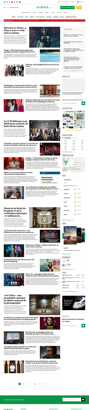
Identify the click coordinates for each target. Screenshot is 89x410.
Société (53, 12)
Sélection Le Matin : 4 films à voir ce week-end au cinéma (15, 30)
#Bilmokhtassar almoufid (71, 16)
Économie (41, 12)
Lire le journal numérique (73, 130)
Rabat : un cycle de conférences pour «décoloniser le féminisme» (18, 173)
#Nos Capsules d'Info (40, 16)
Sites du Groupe (66, 1)
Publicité (59, 1)
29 (39, 384)
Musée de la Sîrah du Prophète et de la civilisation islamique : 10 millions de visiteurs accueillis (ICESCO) (15, 212)
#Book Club (49, 16)
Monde (47, 12)
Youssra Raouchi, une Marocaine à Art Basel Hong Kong (19, 260)
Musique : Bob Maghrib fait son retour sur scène (42, 65)
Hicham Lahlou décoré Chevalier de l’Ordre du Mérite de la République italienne (42, 101)
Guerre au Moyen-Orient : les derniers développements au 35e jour (28, 20)
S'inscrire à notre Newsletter (67, 7)
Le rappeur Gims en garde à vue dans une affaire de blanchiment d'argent (20, 347)
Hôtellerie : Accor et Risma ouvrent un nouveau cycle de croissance (73, 35)
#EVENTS (32, 16)
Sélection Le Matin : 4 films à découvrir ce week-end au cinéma (42, 246)
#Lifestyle (56, 16)
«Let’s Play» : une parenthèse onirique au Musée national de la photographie (15, 299)
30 (44, 384)
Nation (34, 12)
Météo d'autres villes (66, 220)
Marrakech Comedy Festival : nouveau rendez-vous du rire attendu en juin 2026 (41, 362)
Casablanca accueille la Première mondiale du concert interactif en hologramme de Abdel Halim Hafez (21, 318)
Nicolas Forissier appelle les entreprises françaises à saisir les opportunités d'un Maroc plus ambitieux (72, 59)
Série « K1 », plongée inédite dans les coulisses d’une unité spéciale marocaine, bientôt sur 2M (42, 275)
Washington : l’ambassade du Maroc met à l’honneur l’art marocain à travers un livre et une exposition (21, 86)
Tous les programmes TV (67, 269)
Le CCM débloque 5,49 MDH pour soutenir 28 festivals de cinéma (16, 124)
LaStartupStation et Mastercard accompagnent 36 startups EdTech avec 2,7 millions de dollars (73, 50)
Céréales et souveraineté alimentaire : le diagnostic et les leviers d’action (73, 67)
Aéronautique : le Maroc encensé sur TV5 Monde (73, 42)
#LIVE (26, 16)
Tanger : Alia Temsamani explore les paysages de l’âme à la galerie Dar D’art (19, 51)
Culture (59, 12)
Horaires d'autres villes (67, 151)
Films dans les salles (66, 253)
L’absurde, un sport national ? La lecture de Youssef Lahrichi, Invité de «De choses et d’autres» (21, 144)
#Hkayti (13, 16)
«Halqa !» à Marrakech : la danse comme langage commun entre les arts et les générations (41, 159)
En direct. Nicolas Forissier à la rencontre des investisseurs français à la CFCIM (72, 93)
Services (73, 1)
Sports (65, 12)
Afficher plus (73, 70)
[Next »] (48, 384)
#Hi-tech (62, 16)
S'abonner (79, 7)
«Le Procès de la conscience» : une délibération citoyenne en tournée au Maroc (18, 231)
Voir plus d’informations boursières (69, 291)
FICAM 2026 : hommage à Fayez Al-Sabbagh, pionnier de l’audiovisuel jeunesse (39, 333)
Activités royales (26, 12)
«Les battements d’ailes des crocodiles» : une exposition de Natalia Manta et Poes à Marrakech (42, 188)
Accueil (5, 23)
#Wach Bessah (20, 16)
